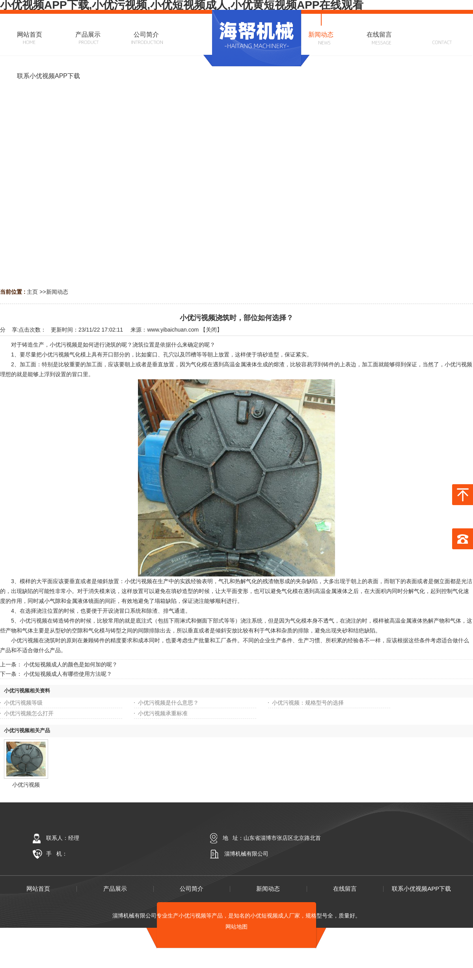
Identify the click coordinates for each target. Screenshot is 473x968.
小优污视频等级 (23, 702)
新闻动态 (57, 292)
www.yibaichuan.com (173, 329)
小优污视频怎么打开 (29, 713)
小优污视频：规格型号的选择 (308, 702)
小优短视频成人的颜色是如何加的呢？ (70, 664)
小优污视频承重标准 (163, 713)
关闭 (211, 329)
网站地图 (236, 926)
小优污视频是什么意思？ (168, 702)
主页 (32, 292)
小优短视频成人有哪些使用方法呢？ (68, 674)
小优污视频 (26, 784)
